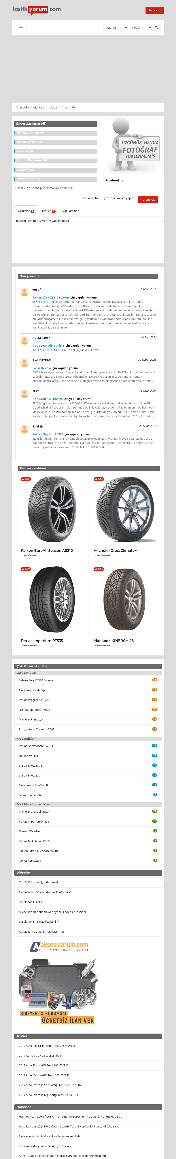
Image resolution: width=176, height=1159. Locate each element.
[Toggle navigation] (21, 27)
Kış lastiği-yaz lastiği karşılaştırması (42, 931)
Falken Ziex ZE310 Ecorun (36, 680)
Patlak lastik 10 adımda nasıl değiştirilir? (45, 892)
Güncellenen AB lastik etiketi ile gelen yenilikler (50, 1136)
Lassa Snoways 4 (30, 775)
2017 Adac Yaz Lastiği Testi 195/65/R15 (44, 1075)
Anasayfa (22, 107)
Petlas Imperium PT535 (42, 641)
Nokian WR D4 (28, 756)
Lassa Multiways (30, 861)
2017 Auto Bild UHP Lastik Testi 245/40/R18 (47, 1046)
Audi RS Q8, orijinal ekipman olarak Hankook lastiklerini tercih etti (62, 1156)
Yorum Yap (148, 200)
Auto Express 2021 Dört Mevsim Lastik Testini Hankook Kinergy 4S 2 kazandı (69, 1126)
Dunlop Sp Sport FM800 (34, 710)
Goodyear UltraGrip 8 (33, 785)
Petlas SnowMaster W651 (36, 746)
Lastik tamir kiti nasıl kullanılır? (39, 922)
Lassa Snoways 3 (30, 765)
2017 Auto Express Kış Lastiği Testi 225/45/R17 (49, 1095)
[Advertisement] (88, 68)
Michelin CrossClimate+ (115, 551)
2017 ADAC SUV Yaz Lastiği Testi (40, 1056)
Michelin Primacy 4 (31, 719)
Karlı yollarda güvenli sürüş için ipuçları (45, 1146)
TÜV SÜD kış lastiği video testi (38, 882)
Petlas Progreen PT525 (34, 700)
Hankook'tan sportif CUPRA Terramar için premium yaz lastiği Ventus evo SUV (70, 1116)
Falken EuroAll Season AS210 (47, 551)
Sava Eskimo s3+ (30, 795)
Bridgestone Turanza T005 (36, 729)
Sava (53, 107)
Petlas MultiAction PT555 (35, 841)
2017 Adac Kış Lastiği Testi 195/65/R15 (43, 1065)
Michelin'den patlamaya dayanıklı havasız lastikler (52, 912)
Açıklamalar (71, 211)
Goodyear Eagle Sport (34, 690)
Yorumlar (26, 211)
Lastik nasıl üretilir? (31, 902)
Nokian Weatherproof (33, 831)
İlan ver (153, 10)
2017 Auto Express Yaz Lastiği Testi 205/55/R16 (50, 1085)
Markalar (39, 107)
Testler (49, 211)
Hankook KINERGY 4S (114, 641)
